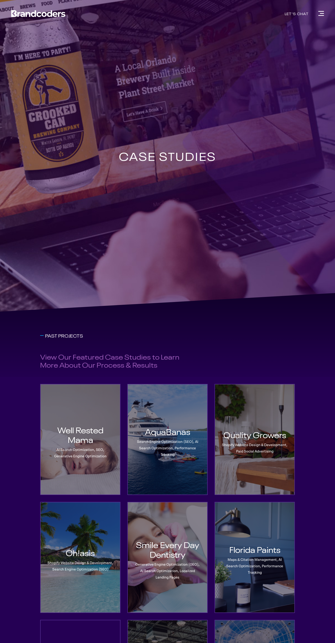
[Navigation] (321, 13)
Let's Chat (297, 13)
